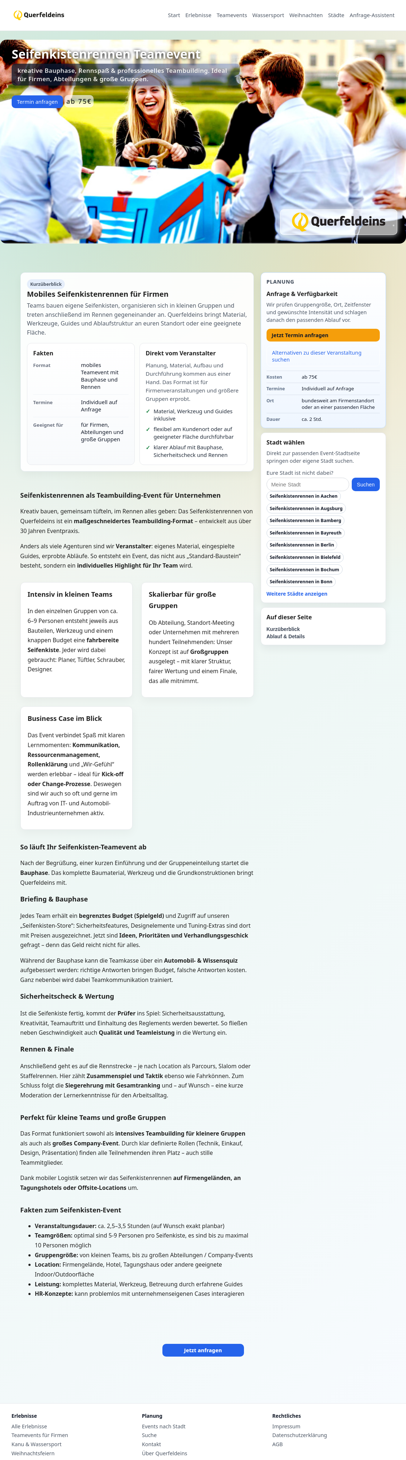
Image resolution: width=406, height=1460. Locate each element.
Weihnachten (306, 15)
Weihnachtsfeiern (33, 1453)
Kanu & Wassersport (37, 1444)
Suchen (366, 485)
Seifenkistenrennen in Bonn (301, 582)
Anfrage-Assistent (372, 15)
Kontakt (151, 1444)
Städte (336, 15)
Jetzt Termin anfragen (300, 335)
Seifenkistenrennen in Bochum (304, 570)
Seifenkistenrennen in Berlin (302, 545)
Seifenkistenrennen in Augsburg (306, 508)
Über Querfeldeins (165, 1453)
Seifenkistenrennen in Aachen (304, 496)
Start (174, 15)
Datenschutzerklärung (299, 1435)
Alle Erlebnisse (29, 1426)
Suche (149, 1435)
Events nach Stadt (164, 1426)
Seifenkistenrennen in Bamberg (306, 520)
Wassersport (268, 15)
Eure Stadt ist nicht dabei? (300, 472)
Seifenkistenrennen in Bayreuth (306, 533)
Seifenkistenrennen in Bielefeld (305, 557)
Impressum (286, 1426)
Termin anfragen (37, 101)
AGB (277, 1444)
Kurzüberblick (283, 629)
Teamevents (232, 15)
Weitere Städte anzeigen (297, 593)
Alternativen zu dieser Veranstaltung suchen (317, 356)
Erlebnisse (198, 15)
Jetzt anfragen (203, 1350)
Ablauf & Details (286, 636)
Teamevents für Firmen (40, 1435)
